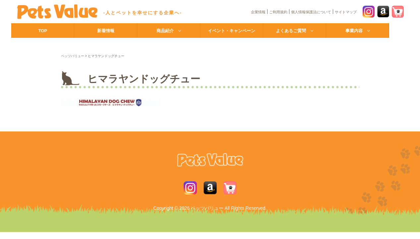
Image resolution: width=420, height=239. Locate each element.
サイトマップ (346, 12)
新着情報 (105, 30)
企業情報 (258, 12)
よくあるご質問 (291, 30)
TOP (42, 30)
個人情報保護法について (311, 12)
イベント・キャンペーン (231, 30)
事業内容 (354, 30)
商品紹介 (165, 30)
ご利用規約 (278, 12)
